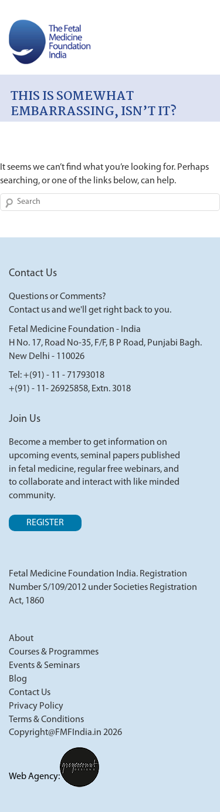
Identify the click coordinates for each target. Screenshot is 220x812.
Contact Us (29, 692)
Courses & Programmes (54, 652)
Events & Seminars (44, 665)
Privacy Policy (36, 706)
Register (45, 523)
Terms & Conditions (46, 719)
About (21, 638)
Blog (18, 679)
